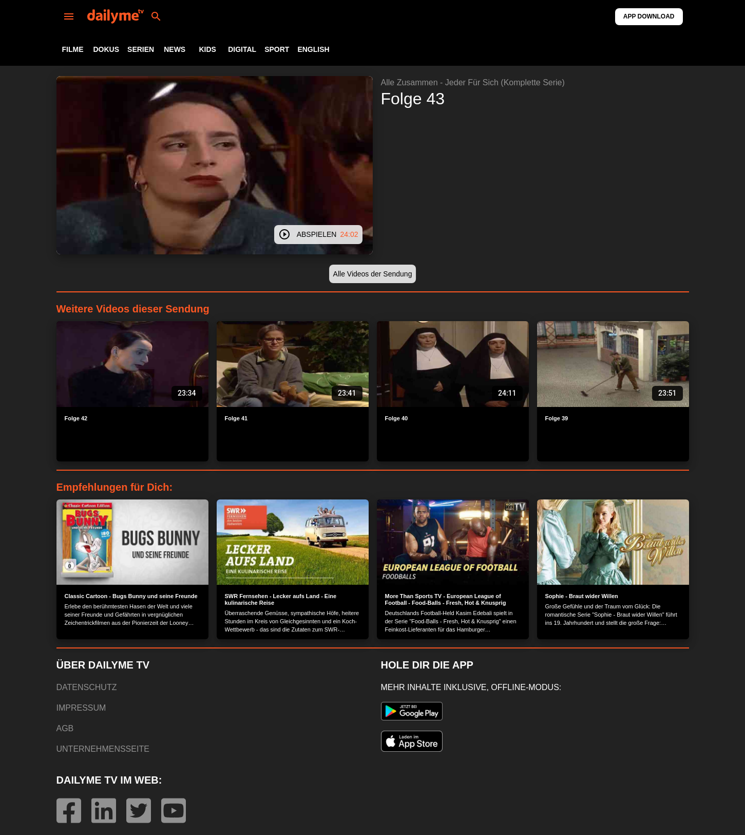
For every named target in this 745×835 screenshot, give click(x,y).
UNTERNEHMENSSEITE (102, 749)
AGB (65, 728)
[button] (372, 274)
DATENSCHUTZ (86, 687)
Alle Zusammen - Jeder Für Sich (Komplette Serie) (473, 82)
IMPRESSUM (81, 707)
